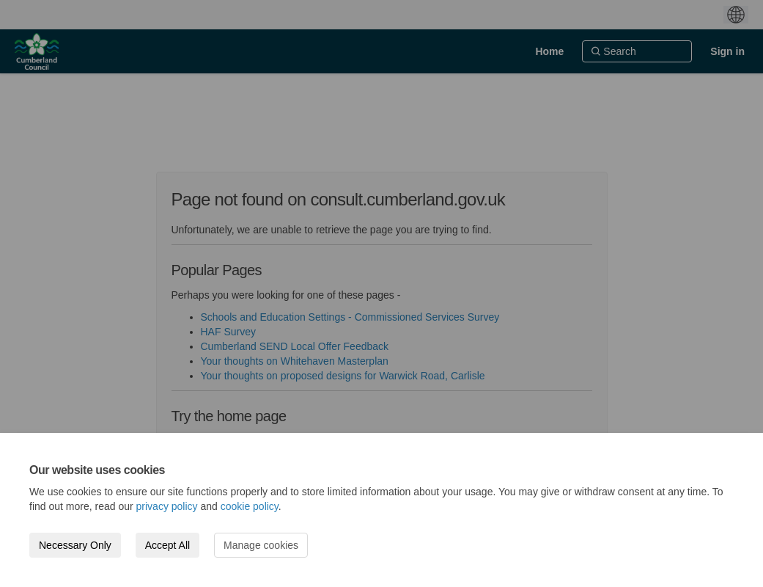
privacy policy (167, 506)
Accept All (167, 545)
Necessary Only (75, 545)
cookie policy (250, 506)
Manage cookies (261, 545)
